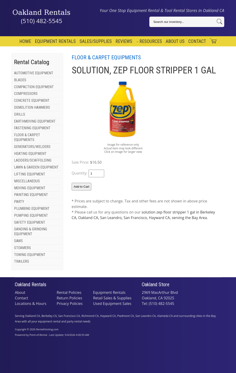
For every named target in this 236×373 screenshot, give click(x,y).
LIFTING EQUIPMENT (29, 174)
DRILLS (19, 114)
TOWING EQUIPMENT (29, 255)
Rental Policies (69, 292)
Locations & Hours (30, 303)
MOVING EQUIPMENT (29, 188)
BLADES (20, 80)
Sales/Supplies (96, 41)
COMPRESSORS (26, 93)
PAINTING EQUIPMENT (31, 195)
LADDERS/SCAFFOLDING (32, 160)
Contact (197, 41)
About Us (175, 41)
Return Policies (69, 298)
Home (25, 41)
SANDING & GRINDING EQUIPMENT (30, 231)
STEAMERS (22, 248)
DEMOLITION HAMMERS (32, 107)
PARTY (19, 201)
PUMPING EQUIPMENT (31, 215)
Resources (149, 41)
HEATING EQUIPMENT (30, 153)
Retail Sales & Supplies (112, 298)
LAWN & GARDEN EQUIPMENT (36, 167)
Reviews (123, 41)
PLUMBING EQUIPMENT (32, 208)
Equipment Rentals (55, 41)
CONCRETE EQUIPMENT (32, 100)
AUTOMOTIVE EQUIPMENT (33, 73)
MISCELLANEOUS (27, 181)
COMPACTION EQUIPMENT (34, 87)
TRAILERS (21, 261)
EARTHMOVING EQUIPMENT (35, 121)
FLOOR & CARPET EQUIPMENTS (27, 137)
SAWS (18, 241)
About (20, 292)
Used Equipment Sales (112, 303)
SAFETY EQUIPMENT (29, 222)
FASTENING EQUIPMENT (32, 128)
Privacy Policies (70, 303)
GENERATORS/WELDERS (32, 146)
